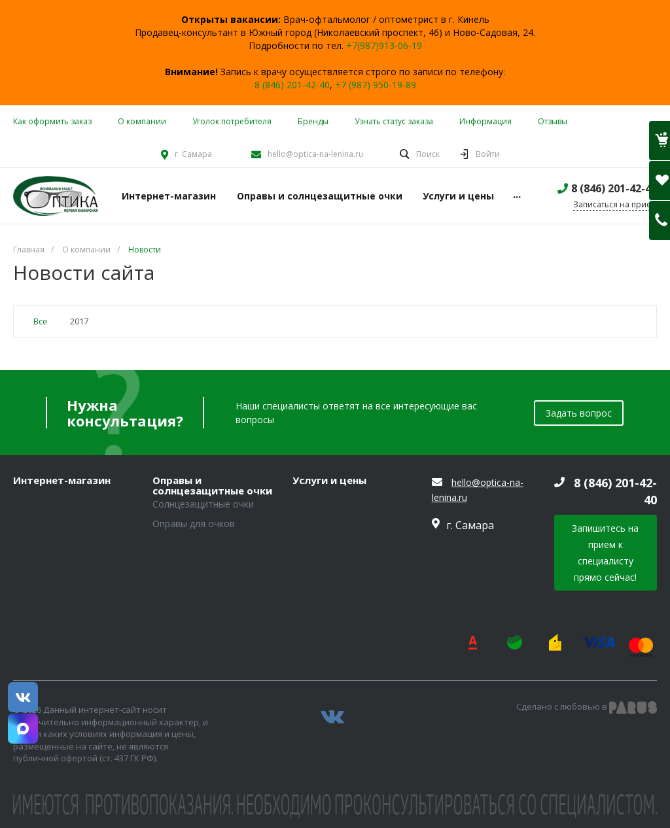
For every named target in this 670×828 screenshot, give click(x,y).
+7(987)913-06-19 (384, 45)
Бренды (313, 121)
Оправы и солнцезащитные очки (212, 485)
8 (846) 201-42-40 (292, 84)
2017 (79, 321)
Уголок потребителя (232, 121)
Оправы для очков (193, 523)
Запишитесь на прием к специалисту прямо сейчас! (605, 552)
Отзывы (552, 121)
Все (40, 321)
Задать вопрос (579, 413)
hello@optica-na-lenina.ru (315, 154)
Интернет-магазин (62, 481)
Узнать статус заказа (394, 121)
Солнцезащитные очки (203, 504)
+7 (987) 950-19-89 (375, 84)
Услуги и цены (329, 481)
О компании (142, 121)
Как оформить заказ (52, 121)
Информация (485, 121)
